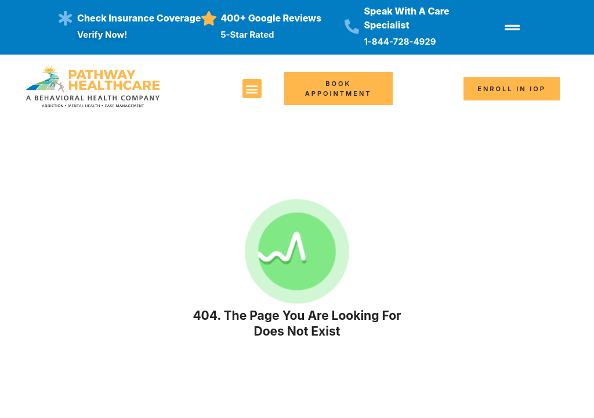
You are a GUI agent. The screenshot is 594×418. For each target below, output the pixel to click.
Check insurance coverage (139, 18)
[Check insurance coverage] (65, 18)
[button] (252, 88)
